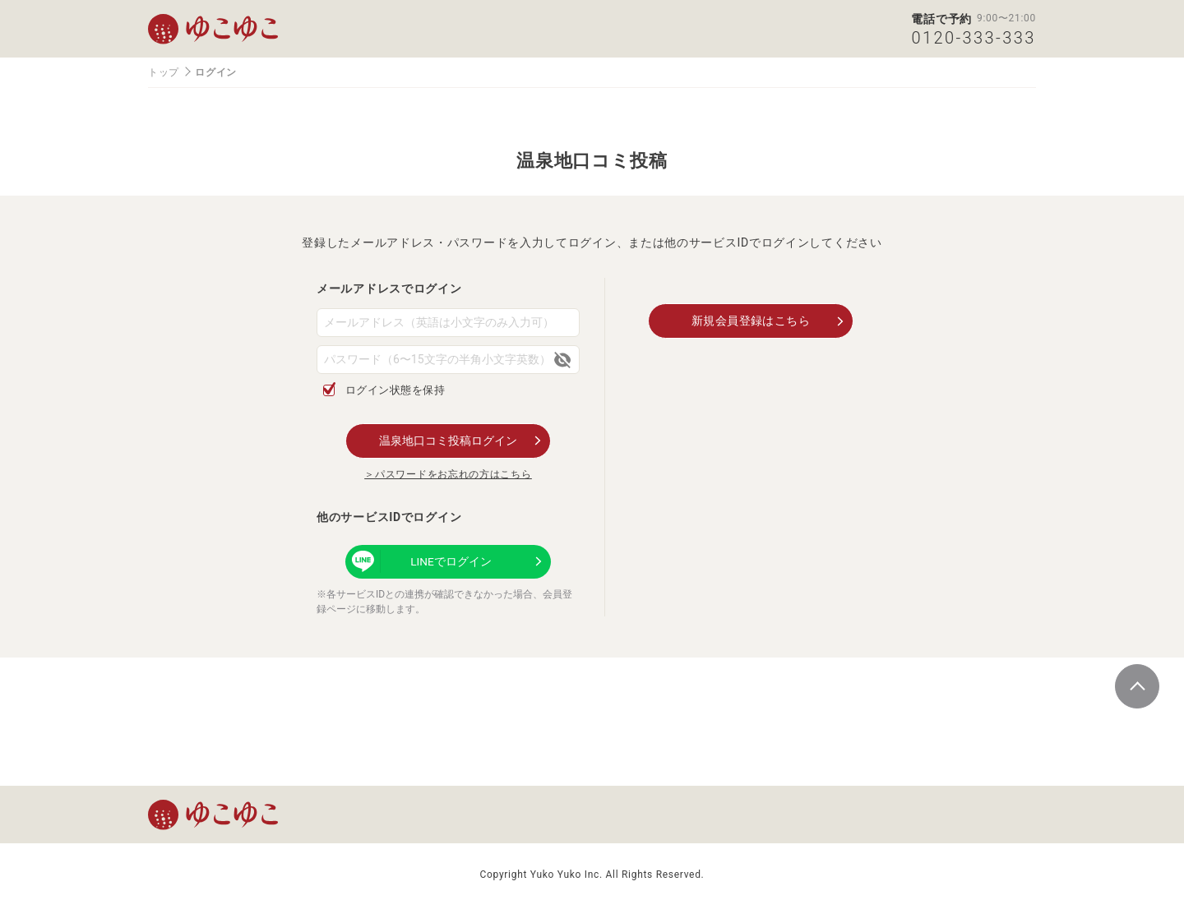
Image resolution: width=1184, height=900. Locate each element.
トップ (163, 72)
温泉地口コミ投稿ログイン (448, 439)
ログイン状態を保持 (395, 390)
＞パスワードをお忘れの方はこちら (447, 473)
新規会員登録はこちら (751, 319)
